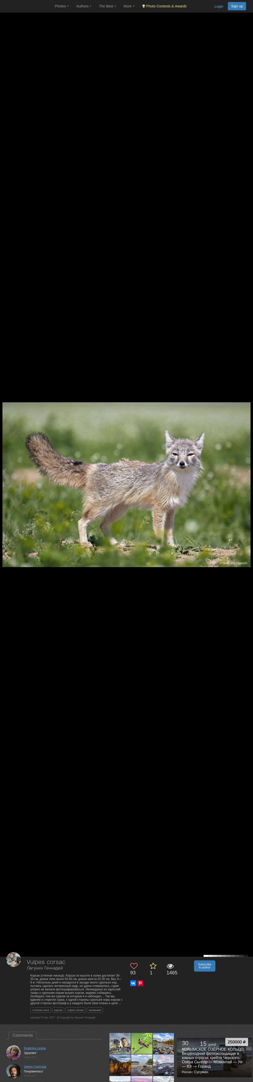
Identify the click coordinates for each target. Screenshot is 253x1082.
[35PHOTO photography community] (26, 6)
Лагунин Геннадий (45, 968)
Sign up (237, 6)
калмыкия (95, 1010)
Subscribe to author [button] (204, 966)
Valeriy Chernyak (35, 1066)
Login (218, 6)
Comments (23, 1035)
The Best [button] (107, 6)
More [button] (129, 6)
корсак (58, 1010)
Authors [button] (84, 6)
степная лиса (40, 1010)
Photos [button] (62, 6)
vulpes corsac (75, 1010)
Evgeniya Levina (35, 1048)
